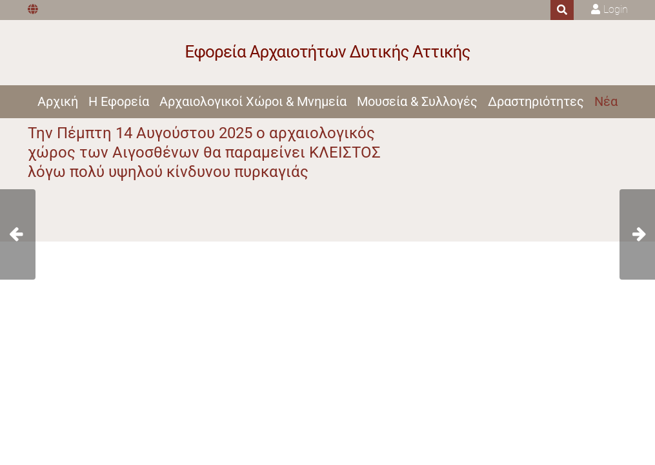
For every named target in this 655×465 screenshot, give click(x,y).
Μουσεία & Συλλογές (417, 101)
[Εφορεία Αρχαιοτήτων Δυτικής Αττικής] (327, 52)
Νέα (606, 101)
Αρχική (57, 101)
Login (615, 9)
